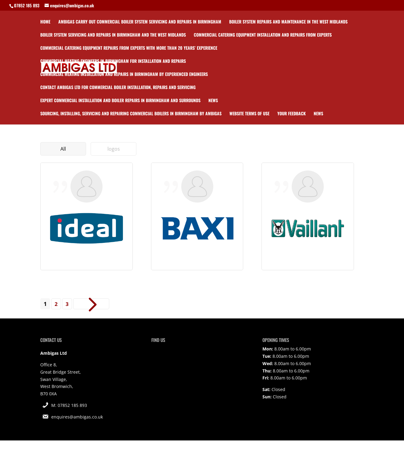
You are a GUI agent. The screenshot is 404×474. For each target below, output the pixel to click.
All (63, 148)
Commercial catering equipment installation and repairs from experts (263, 35)
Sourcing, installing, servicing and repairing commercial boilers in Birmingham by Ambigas (131, 114)
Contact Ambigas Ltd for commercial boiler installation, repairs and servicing (118, 87)
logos (113, 148)
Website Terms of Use (249, 114)
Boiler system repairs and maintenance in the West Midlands (288, 22)
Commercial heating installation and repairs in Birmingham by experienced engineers (124, 74)
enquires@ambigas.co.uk (77, 417)
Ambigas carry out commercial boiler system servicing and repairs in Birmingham (139, 22)
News (213, 100)
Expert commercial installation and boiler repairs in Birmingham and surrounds (120, 100)
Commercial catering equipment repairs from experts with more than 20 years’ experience (128, 48)
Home (45, 22)
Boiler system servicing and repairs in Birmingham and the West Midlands (113, 35)
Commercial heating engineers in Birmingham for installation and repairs (113, 61)
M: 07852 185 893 (69, 405)
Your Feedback (291, 114)
